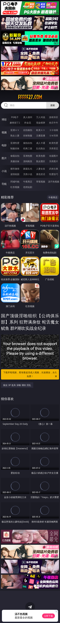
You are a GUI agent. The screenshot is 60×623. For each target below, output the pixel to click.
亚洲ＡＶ (14, 130)
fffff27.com (30, 97)
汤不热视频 (53, 181)
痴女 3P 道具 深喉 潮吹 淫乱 (17, 385)
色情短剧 (27, 187)
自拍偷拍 (27, 130)
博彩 (4, 119)
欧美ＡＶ (40, 130)
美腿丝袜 (14, 161)
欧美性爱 (53, 142)
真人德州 (27, 117)
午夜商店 (27, 181)
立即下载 (48, 615)
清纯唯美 (27, 161)
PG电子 (15, 117)
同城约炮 (14, 181)
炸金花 (27, 122)
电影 (4, 145)
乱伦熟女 (40, 148)
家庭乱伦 (27, 168)
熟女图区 (40, 161)
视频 (4, 132)
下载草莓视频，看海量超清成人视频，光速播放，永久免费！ (30, 374)
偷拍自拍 (27, 142)
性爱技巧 (53, 174)
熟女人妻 (14, 135)
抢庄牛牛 (53, 122)
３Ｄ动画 (53, 130)
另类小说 (27, 174)
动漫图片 (53, 155)
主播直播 (40, 135)
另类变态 (53, 148)
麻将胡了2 (15, 122)
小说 (4, 171)
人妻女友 (40, 168)
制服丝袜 (14, 148)
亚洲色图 (27, 155)
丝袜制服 (27, 135)
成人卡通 (40, 142)
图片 (4, 158)
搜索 (52, 105)
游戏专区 (53, 117)
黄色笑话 (40, 174)
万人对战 (40, 117)
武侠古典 (53, 168)
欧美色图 (40, 155)
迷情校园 (14, 174)
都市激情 (14, 168)
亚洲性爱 (14, 142)
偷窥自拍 (14, 155)
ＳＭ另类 (53, 135)
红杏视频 (14, 187)
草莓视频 (40, 181)
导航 (4, 184)
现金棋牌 (40, 122)
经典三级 (27, 148)
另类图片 (53, 161)
